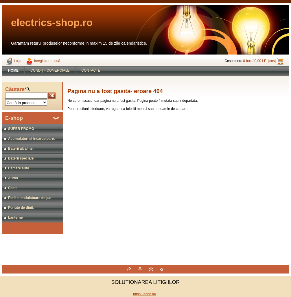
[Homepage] (13, 70)
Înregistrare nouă (47, 61)
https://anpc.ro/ (144, 294)
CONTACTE (90, 70)
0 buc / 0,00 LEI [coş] (259, 61)
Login (18, 61)
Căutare (15, 89)
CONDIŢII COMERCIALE (49, 70)
